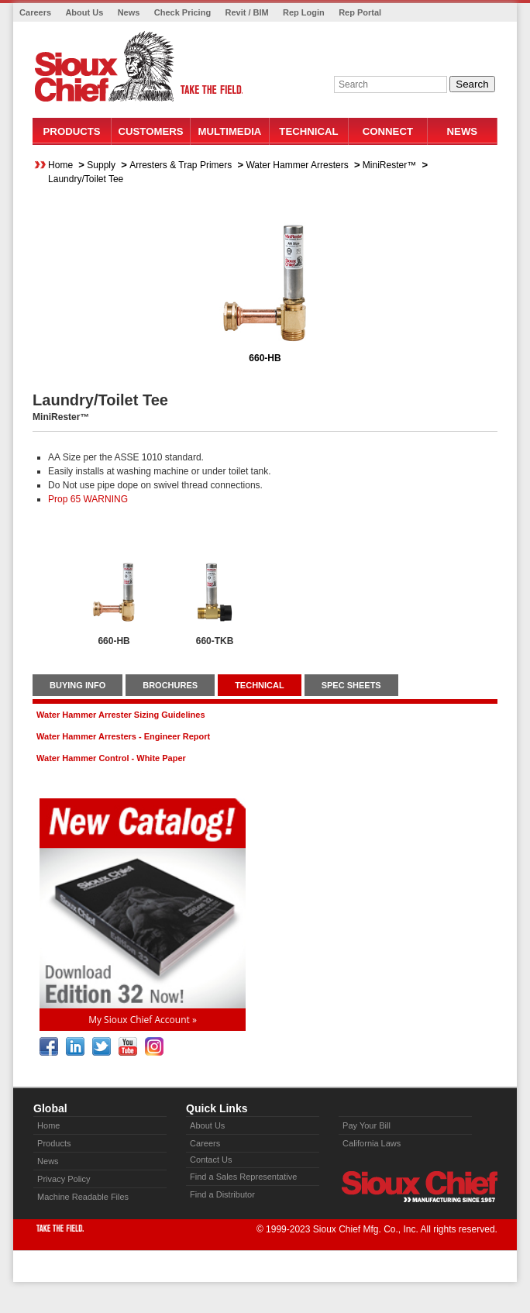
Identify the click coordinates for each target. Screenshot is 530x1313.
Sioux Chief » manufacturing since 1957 (419, 1187)
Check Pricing (182, 12)
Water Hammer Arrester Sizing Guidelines (120, 714)
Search (472, 84)
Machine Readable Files (83, 1196)
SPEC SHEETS (351, 685)
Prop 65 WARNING (88, 499)
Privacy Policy (63, 1179)
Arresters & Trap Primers (180, 165)
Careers (35, 12)
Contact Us (211, 1159)
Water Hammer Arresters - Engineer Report (123, 736)
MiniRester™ (389, 165)
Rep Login (304, 12)
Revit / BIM (246, 12)
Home (60, 165)
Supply (101, 165)
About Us (84, 12)
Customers (151, 131)
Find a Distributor (222, 1194)
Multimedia (230, 131)
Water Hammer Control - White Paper (111, 758)
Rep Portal (360, 12)
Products (72, 131)
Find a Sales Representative (243, 1176)
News (129, 12)
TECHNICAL (259, 685)
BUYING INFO (77, 685)
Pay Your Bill (366, 1125)
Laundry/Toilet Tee (85, 179)
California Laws (371, 1143)
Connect (388, 131)
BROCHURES (170, 685)
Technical (308, 131)
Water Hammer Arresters (297, 165)
